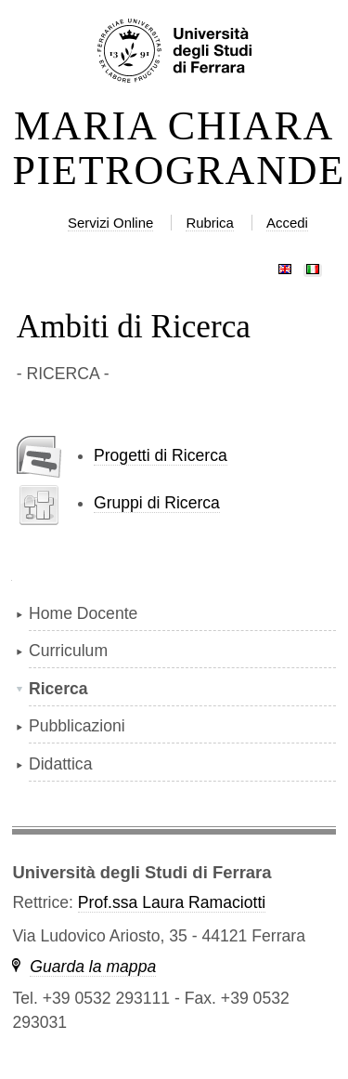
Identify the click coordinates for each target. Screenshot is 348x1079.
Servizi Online (110, 222)
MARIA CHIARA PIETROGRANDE (173, 148)
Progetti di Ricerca (160, 455)
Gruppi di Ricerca (157, 502)
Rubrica (210, 222)
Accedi (287, 222)
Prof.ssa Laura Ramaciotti (171, 902)
